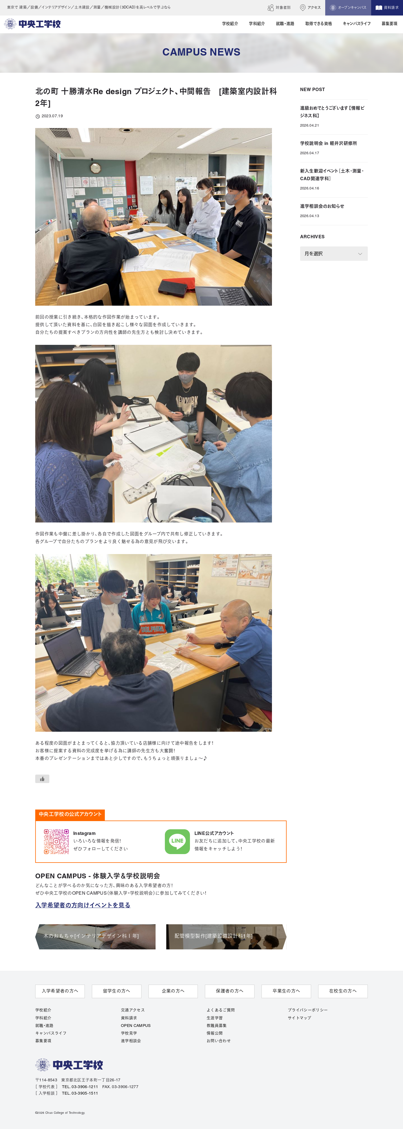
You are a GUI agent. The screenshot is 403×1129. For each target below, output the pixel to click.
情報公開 (215, 1033)
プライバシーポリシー (308, 1010)
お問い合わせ (219, 1041)
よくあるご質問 (221, 1010)
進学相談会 (131, 1041)
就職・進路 (44, 1026)
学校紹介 (43, 1010)
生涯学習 (215, 1018)
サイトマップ (299, 1018)
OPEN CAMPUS (136, 1026)
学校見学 (129, 1033)
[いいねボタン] (42, 779)
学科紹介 (43, 1018)
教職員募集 (217, 1026)
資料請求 (129, 1018)
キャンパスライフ (51, 1033)
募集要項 (43, 1041)
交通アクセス (133, 1010)
